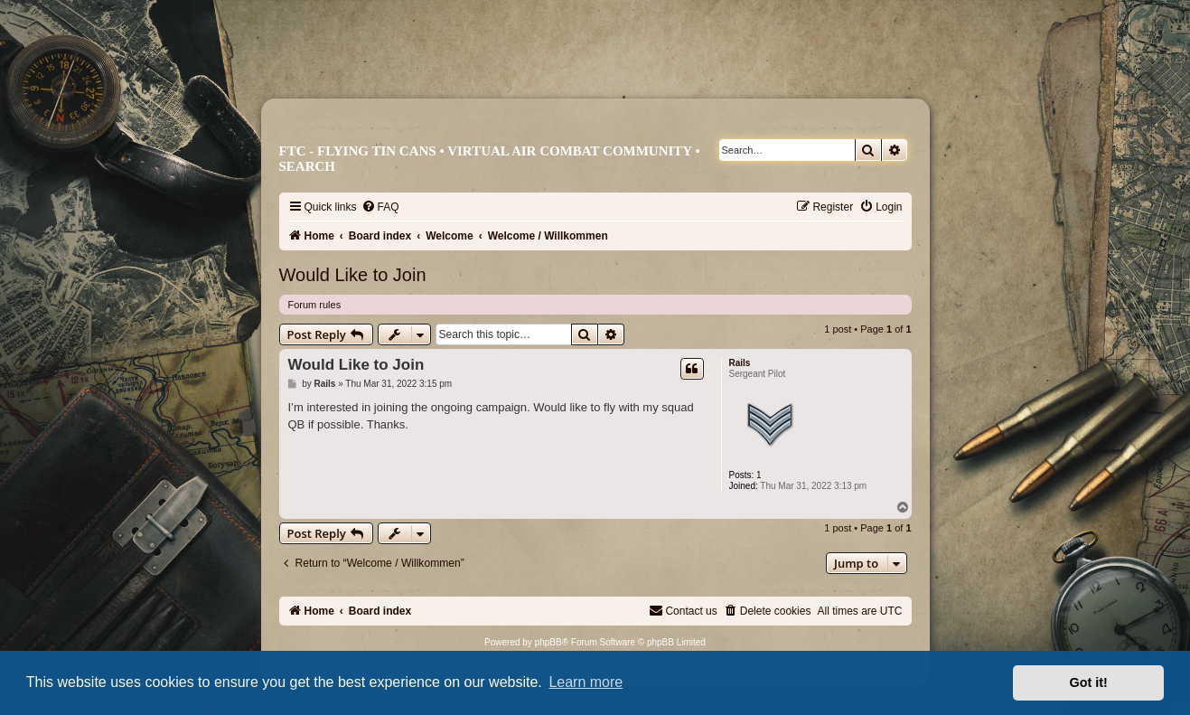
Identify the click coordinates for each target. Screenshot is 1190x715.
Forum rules (315, 304)
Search (307, 166)
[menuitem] (380, 207)
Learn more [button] (585, 682)
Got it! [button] (1089, 682)
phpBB (548, 642)
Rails (740, 363)
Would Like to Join (352, 275)
